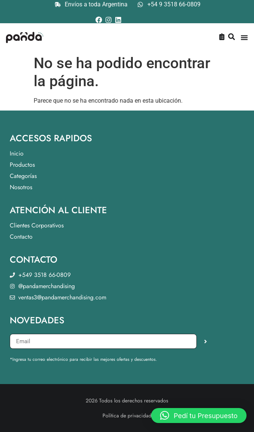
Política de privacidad (127, 415)
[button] (199, 415)
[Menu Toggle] (244, 37)
